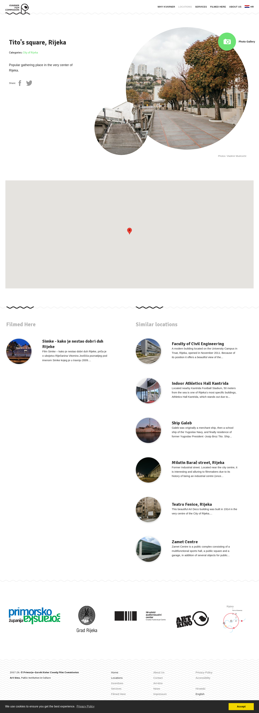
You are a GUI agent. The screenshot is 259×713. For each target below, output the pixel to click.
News (156, 688)
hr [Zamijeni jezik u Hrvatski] (249, 6)
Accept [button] (241, 706)
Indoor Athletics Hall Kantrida (200, 383)
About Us (235, 6)
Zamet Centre (185, 541)
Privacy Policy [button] (86, 706)
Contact (158, 677)
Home (114, 672)
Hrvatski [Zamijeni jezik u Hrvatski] (200, 688)
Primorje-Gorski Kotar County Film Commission (51, 672)
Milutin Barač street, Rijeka (198, 462)
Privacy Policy (204, 672)
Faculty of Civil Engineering (198, 343)
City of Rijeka (30, 52)
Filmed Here (218, 6)
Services (201, 6)
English (200, 694)
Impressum (160, 694)
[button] (129, 231)
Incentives (117, 683)
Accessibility (203, 677)
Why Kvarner (166, 6)
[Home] (17, 8)
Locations (185, 6)
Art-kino (15, 677)
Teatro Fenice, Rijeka (192, 504)
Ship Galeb (182, 423)
